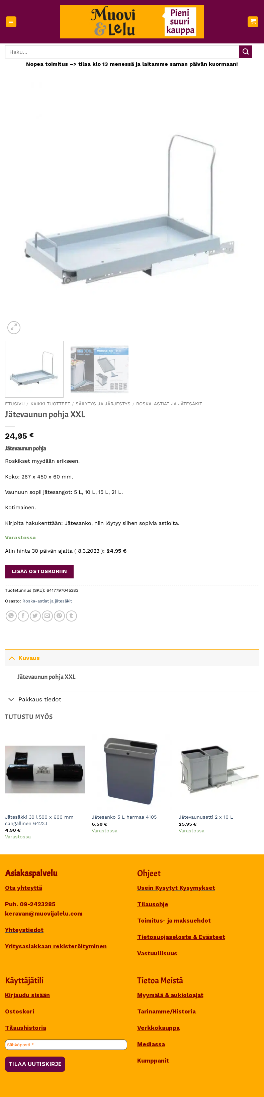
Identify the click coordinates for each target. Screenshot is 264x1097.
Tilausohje (152, 904)
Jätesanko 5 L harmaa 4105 (124, 817)
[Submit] (245, 51)
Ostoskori (19, 1011)
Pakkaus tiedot (33, 700)
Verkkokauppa (158, 1027)
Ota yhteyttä (23, 887)
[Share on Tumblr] (71, 616)
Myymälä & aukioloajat (170, 995)
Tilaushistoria (25, 1027)
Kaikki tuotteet (50, 403)
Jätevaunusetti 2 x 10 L (206, 817)
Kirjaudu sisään (27, 995)
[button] (11, 21)
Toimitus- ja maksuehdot (174, 920)
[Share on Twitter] (35, 616)
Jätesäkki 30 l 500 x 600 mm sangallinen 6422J (39, 820)
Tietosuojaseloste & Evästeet (181, 937)
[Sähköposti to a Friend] (47, 616)
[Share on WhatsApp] (11, 616)
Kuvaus (22, 658)
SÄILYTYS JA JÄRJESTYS (103, 403)
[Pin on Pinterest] (59, 616)
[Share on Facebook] (23, 616)
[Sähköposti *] (66, 1045)
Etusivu (15, 403)
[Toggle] (11, 658)
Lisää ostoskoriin (39, 571)
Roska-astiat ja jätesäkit (169, 403)
